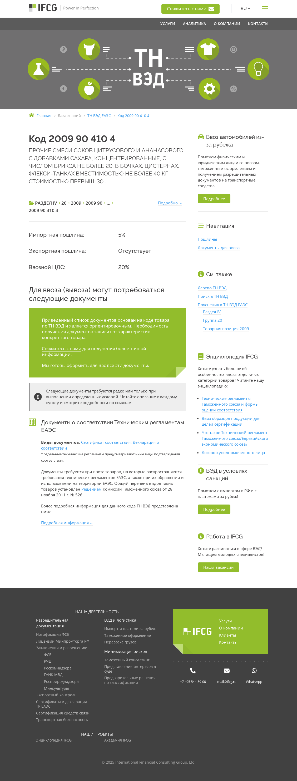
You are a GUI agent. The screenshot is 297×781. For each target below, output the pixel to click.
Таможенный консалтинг (127, 660)
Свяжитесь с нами (190, 9)
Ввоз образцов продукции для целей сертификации (231, 421)
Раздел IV (212, 311)
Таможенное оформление (127, 635)
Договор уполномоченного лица (233, 452)
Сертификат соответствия (106, 442)
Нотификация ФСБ (53, 634)
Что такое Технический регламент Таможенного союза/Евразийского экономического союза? (235, 438)
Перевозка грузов (120, 642)
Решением (91, 489)
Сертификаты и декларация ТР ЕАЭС (61, 704)
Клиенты (227, 635)
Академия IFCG (117, 740)
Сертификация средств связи (63, 713)
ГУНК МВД (53, 675)
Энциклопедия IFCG (54, 740)
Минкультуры (56, 688)
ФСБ (48, 655)
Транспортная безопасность (62, 720)
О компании (231, 628)
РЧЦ (47, 661)
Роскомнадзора (58, 668)
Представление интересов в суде (130, 669)
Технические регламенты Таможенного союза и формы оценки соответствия (230, 404)
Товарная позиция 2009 (226, 328)
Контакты (228, 642)
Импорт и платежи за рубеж (130, 629)
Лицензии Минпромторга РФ (62, 641)
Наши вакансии (218, 567)
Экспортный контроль (56, 695)
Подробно (168, 202)
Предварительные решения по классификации (130, 680)
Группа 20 (212, 320)
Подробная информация (65, 522)
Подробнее (214, 198)
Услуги (225, 620)
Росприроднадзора (61, 681)
